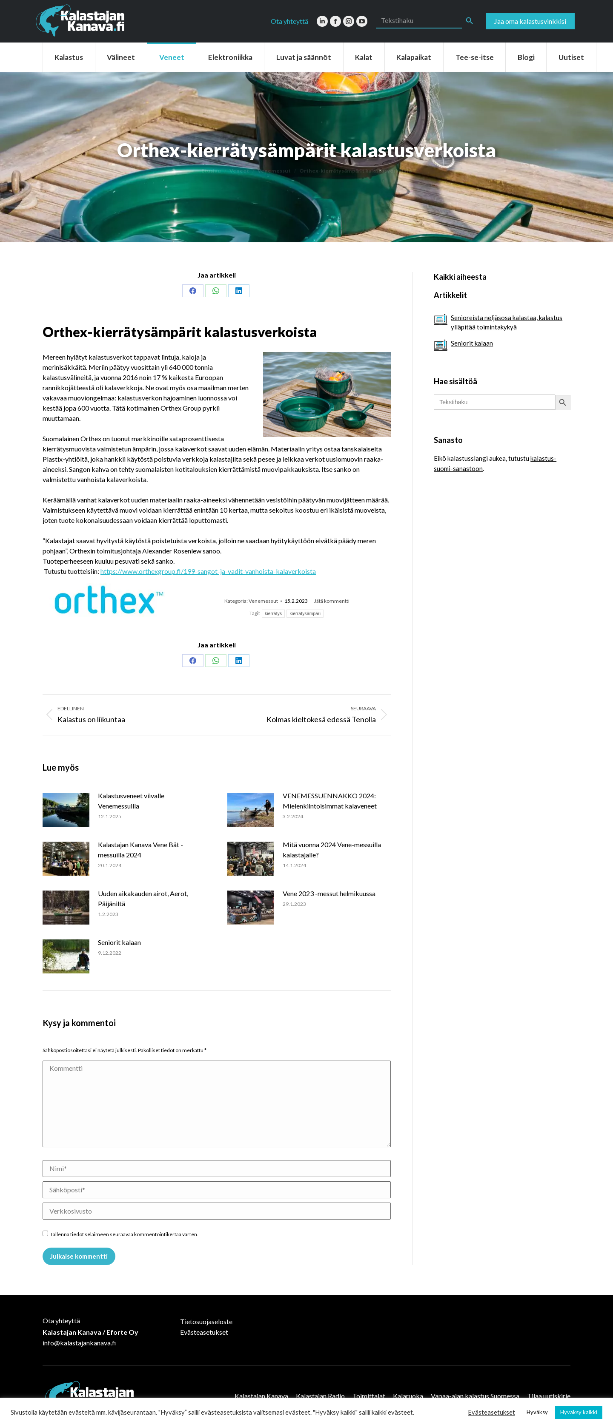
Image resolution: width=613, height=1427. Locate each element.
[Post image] (66, 810)
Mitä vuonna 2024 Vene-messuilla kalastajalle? (332, 849)
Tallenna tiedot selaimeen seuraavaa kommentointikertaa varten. (124, 1234)
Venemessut (263, 601)
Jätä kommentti (331, 601)
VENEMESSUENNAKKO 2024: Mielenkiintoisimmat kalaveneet (330, 801)
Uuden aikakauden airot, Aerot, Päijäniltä (143, 898)
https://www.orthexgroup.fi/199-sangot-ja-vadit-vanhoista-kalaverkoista (208, 571)
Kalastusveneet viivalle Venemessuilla (131, 801)
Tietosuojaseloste (206, 1321)
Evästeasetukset (204, 1332)
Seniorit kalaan (119, 942)
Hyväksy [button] (537, 1412)
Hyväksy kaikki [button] (578, 1412)
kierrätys (273, 613)
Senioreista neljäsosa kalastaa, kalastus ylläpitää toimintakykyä (506, 322)
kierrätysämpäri (305, 613)
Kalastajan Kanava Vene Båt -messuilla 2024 (140, 849)
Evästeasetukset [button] (491, 1412)
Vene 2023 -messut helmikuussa (329, 893)
